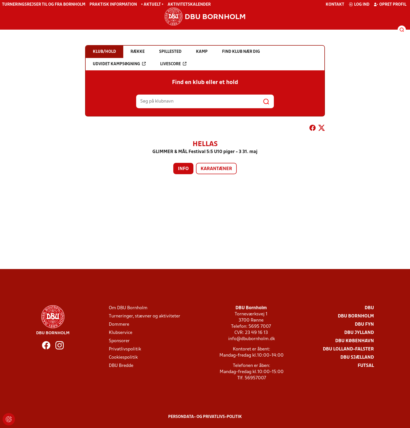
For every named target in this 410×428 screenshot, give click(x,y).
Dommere (119, 324)
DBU (369, 308)
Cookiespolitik (123, 357)
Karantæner (216, 169)
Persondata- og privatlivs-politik (205, 417)
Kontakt (335, 4)
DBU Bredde (121, 366)
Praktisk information (113, 4)
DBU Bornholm (356, 316)
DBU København (354, 341)
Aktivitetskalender (189, 4)
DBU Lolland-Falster (348, 349)
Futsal (366, 366)
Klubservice (120, 333)
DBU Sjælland (357, 357)
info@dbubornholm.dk (251, 339)
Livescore (173, 64)
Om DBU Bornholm (128, 308)
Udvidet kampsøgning (119, 64)
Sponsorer (119, 341)
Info (183, 169)
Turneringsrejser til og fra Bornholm (43, 4)
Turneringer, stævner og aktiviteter (144, 316)
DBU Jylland (359, 333)
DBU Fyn (364, 324)
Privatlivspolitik (125, 349)
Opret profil (390, 4)
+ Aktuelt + (152, 4)
